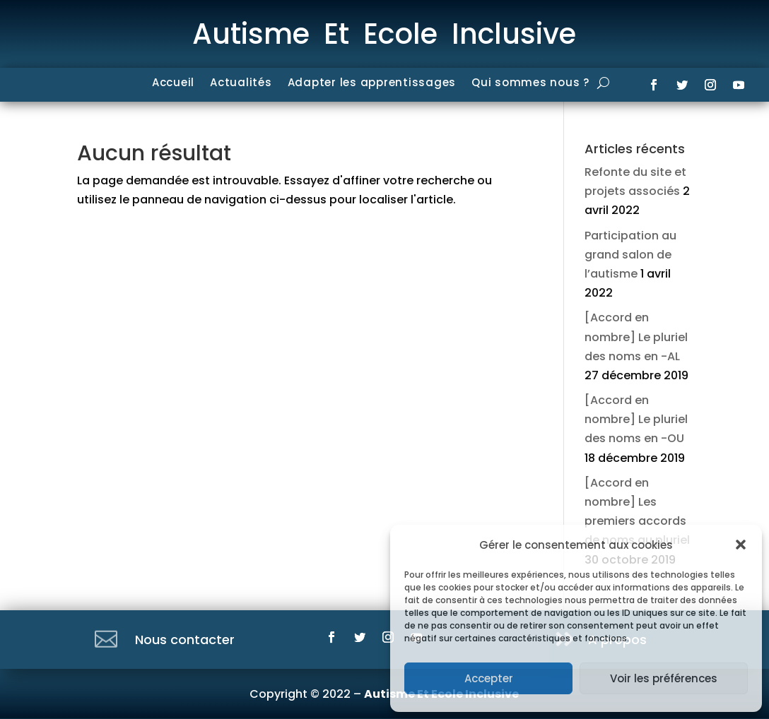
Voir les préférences (663, 678)
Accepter (488, 678)
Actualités (241, 84)
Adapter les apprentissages (372, 84)
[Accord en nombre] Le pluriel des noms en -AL (636, 336)
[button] (741, 544)
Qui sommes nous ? (530, 84)
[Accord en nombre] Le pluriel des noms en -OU (636, 419)
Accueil (173, 84)
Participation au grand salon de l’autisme (630, 254)
